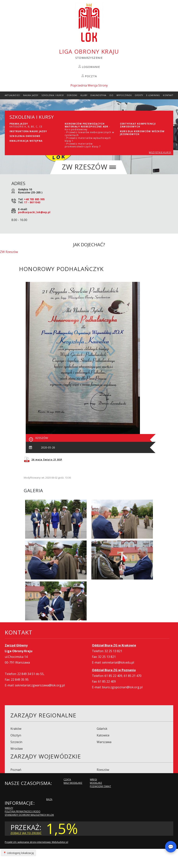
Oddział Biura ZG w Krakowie (114, 645)
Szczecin (16, 742)
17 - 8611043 (32, 202)
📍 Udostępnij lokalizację (18, 853)
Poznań (15, 770)
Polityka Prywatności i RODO (22, 811)
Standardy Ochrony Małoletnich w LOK (29, 814)
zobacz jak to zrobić (26, 833)
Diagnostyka (98, 95)
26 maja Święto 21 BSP (46, 459)
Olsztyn (15, 735)
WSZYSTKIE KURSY (160, 152)
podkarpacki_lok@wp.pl (34, 212)
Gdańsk (102, 729)
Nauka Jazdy (30, 95)
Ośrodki (72, 95)
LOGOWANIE (91, 67)
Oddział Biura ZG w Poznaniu (114, 670)
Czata (67, 779)
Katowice (103, 735)
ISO (111, 95)
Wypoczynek (124, 95)
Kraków (15, 729)
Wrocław (16, 748)
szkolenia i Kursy (53, 95)
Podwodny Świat (100, 786)
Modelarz (96, 783)
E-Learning (153, 95)
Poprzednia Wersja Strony (89, 85)
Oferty (139, 95)
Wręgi (93, 779)
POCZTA (91, 76)
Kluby (84, 95)
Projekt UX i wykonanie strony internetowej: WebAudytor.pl (36, 842)
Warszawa (104, 742)
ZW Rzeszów (9, 252)
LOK (89, 22)
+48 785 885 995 (34, 199)
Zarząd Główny (16, 645)
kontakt (168, 95)
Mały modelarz (73, 783)
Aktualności (12, 95)
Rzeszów (103, 770)
